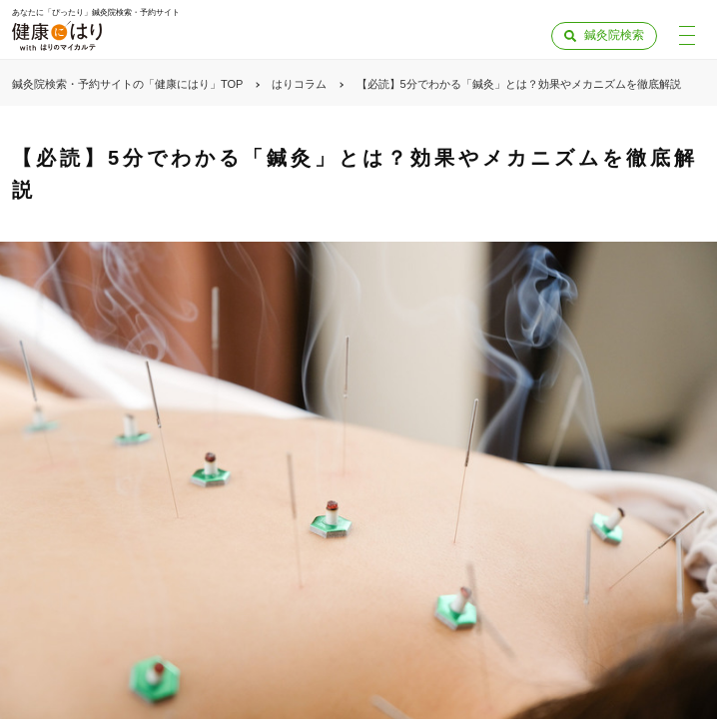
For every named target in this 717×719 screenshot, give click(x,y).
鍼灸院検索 (614, 35)
